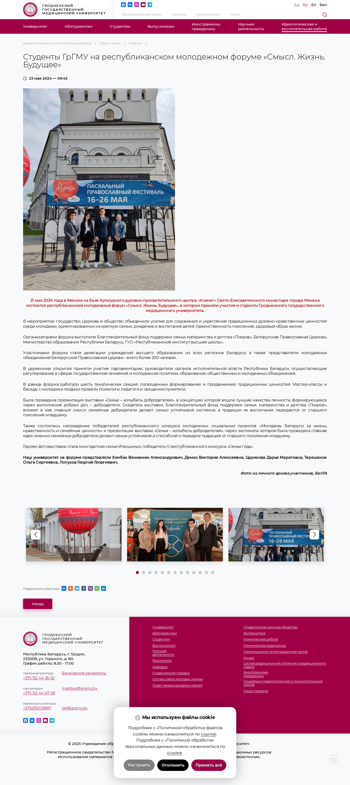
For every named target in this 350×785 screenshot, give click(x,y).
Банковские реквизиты (84, 673)
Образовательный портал (141, 14)
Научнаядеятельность (251, 26)
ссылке (208, 733)
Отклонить (173, 765)
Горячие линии (208, 14)
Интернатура (254, 633)
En (313, 4)
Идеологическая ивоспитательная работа (304, 26)
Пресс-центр (110, 43)
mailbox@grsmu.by (79, 688)
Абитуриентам (78, 26)
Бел (323, 4)
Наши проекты (256, 691)
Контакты (179, 14)
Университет (35, 26)
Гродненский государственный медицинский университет (64, 9)
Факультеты (162, 660)
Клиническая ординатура (265, 645)
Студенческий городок (171, 673)
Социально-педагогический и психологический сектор (283, 682)
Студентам (120, 26)
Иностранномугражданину (206, 26)
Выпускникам (161, 26)
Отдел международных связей (177, 685)
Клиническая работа (261, 639)
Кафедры (159, 667)
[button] (314, 535)
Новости (135, 43)
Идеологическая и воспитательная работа (57, 43)
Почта (234, 14)
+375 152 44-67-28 (39, 693)
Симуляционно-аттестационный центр (276, 651)
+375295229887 (37, 708)
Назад (38, 603)
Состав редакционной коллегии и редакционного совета (285, 664)
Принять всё (209, 765)
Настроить (139, 765)
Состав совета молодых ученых (177, 679)
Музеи (249, 658)
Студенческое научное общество (271, 627)
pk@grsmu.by (75, 708)
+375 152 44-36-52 (39, 678)
